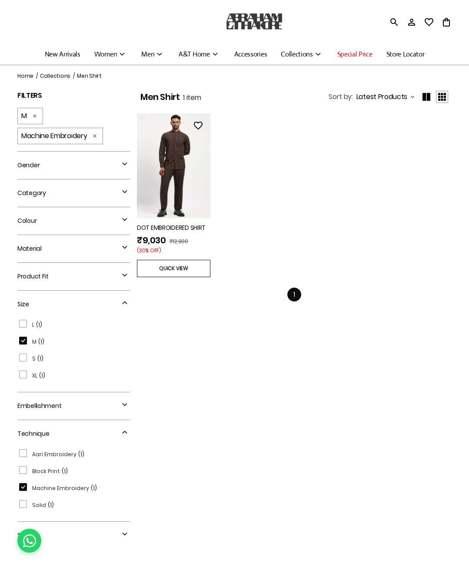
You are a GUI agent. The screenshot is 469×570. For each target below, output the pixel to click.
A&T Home (194, 54)
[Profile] (411, 22)
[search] (394, 22)
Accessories (250, 54)
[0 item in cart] (446, 22)
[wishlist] (429, 22)
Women (105, 54)
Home (25, 76)
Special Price (355, 54)
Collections (297, 54)
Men (147, 54)
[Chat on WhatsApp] (29, 541)
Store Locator (405, 54)
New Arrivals (62, 54)
